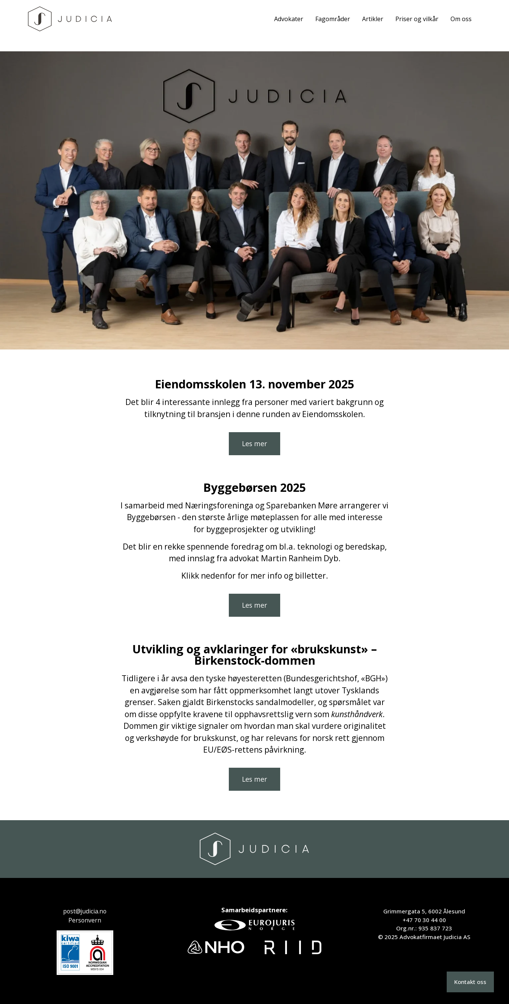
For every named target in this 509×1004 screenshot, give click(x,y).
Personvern (84, 920)
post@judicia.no (84, 911)
